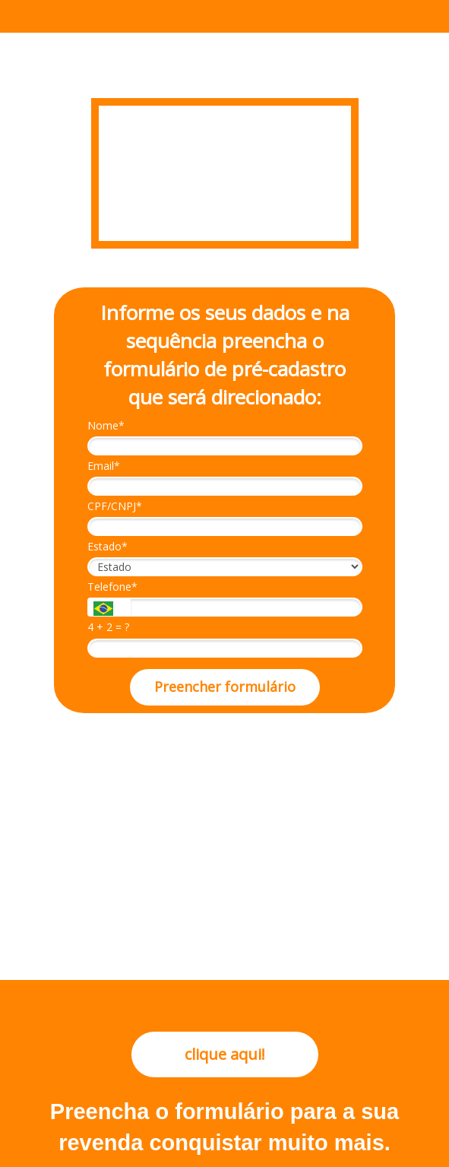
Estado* (107, 546)
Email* (103, 466)
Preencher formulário (225, 686)
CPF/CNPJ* (114, 506)
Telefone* (112, 587)
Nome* (106, 426)
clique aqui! (225, 1054)
